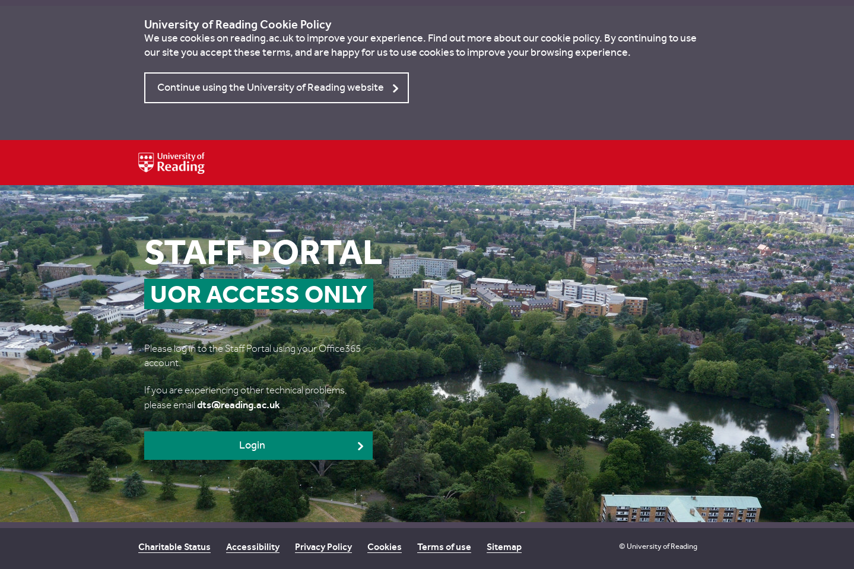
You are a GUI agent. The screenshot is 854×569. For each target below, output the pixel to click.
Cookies (384, 546)
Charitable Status (174, 546)
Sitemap (504, 546)
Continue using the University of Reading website (270, 87)
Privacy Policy (323, 546)
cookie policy (570, 37)
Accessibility (253, 546)
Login (252, 445)
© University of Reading (658, 546)
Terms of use (444, 546)
